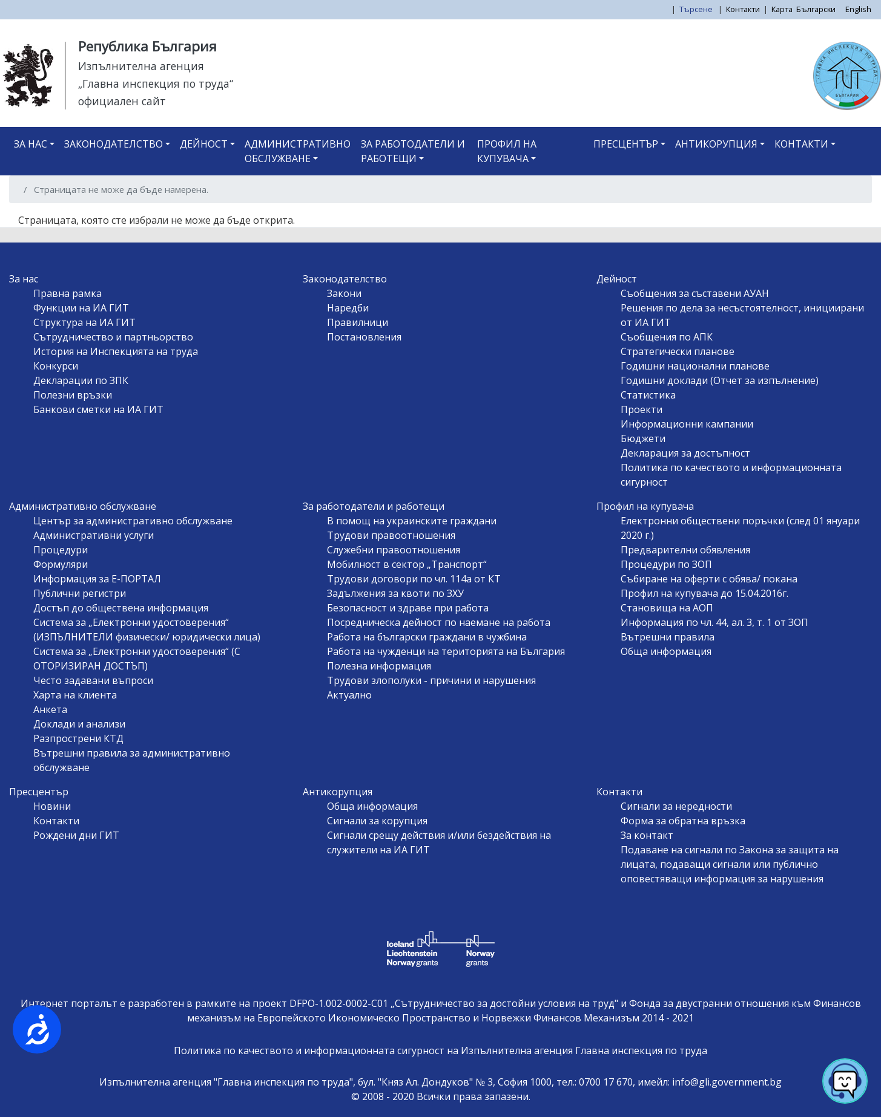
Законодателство (113, 144)
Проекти (641, 409)
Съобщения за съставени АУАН (695, 293)
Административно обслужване (298, 151)
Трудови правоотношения (391, 535)
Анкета (50, 709)
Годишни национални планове (695, 366)
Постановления (364, 337)
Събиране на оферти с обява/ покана (709, 578)
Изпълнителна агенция (141, 66)
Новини (52, 806)
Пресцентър (625, 144)
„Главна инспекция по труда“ (155, 83)
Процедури (60, 549)
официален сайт (122, 101)
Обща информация (666, 651)
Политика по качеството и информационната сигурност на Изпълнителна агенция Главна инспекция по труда (440, 1050)
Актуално (349, 695)
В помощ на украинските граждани (412, 520)
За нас (30, 144)
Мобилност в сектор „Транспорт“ (407, 564)
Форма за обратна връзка (683, 820)
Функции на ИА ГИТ (81, 307)
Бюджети (643, 438)
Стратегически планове (677, 351)
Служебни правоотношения (393, 549)
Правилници (357, 322)
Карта (782, 9)
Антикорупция (716, 144)
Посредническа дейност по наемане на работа (438, 622)
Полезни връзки (72, 395)
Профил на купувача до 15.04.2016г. (704, 593)
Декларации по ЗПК (80, 380)
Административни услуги (93, 535)
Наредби (348, 307)
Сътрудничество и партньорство (113, 337)
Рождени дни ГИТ (76, 835)
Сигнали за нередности (676, 806)
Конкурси (55, 366)
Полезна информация (379, 665)
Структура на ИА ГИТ (84, 322)
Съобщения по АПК (667, 337)
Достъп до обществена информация (120, 607)
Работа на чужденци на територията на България (446, 651)
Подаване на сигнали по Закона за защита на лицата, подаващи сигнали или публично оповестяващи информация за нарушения (730, 864)
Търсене (696, 9)
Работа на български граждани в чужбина (427, 636)
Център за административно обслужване (133, 520)
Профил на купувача (506, 151)
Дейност (204, 144)
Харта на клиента (75, 695)
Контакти (743, 9)
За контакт (647, 835)
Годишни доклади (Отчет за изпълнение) (720, 380)
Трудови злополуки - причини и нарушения (431, 680)
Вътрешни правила (667, 636)
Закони (344, 293)
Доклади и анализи (79, 724)
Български (816, 9)
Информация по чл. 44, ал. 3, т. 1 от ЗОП (714, 622)
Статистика (648, 395)
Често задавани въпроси (93, 680)
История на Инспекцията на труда (115, 351)
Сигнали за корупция (377, 820)
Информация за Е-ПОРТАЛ (97, 578)
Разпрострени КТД (78, 738)
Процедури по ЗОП (666, 564)
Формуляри (60, 564)
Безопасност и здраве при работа (408, 607)
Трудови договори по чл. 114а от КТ (414, 578)
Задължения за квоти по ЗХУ (395, 593)
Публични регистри (79, 593)
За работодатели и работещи (413, 151)
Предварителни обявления (685, 549)
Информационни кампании (687, 424)
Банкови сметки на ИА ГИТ (98, 409)
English (858, 9)
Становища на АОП (667, 607)
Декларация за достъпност (685, 453)
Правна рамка (67, 293)
